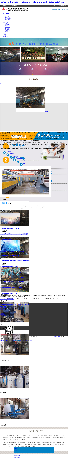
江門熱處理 (7, 24)
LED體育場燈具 (49, 295)
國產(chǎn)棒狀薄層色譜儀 (25, 295)
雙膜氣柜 (2, 295)
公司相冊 (4, 33)
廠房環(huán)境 (8, 18)
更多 (24, 163)
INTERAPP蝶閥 (34, 295)
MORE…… (2, 236)
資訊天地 (4, 34)
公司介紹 (7, 16)
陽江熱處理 (7, 25)
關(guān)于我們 (6, 15)
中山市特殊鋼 (7, 27)
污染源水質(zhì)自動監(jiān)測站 (8, 296)
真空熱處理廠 (7, 28)
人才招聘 (4, 35)
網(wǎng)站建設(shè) (35, 336)
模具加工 (10, 295)
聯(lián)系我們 (5, 36)
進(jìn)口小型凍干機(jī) (57, 295)
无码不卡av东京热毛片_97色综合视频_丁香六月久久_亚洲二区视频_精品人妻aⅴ (32, 2)
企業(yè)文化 (7, 17)
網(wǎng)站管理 (64, 336)
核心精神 (2, 309)
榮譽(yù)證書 (7, 19)
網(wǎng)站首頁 (6, 13)
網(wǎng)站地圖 (57, 336)
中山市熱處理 (7, 29)
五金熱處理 (27, 111)
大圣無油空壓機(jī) (16, 295)
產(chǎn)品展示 (6, 22)
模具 (6, 23)
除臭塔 (16, 296)
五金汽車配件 (7, 30)
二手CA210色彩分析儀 (41, 295)
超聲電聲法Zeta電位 (21, 296)
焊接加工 (6, 295)
